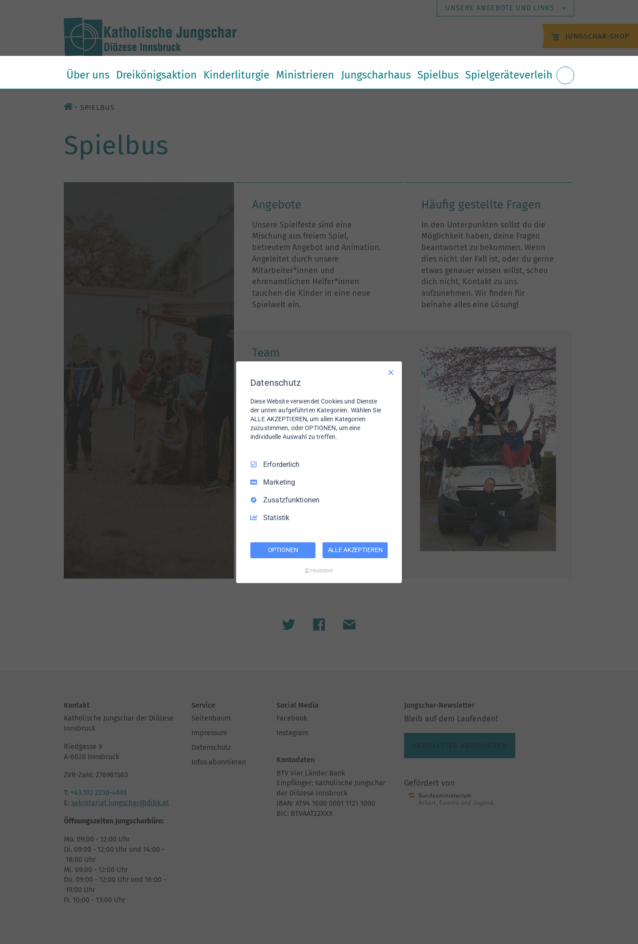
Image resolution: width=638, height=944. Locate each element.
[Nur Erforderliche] (391, 372)
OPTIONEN (283, 549)
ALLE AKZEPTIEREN (355, 549)
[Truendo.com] (319, 570)
